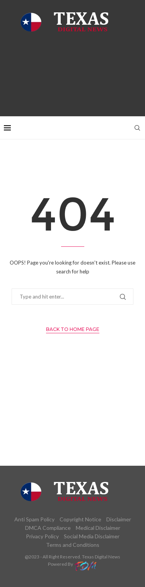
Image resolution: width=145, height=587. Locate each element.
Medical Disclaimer (98, 527)
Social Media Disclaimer (91, 536)
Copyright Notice (80, 519)
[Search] (137, 128)
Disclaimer (118, 519)
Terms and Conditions (72, 544)
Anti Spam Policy (34, 519)
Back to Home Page (72, 329)
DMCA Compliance (48, 527)
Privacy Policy (42, 536)
